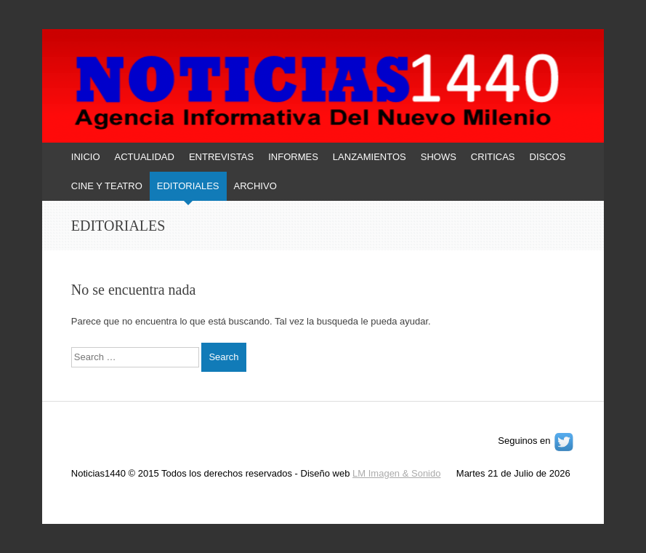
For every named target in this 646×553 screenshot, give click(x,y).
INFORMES (293, 156)
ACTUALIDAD (144, 156)
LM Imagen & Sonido (396, 473)
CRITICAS (493, 156)
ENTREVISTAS (221, 156)
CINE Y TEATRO (106, 185)
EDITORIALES (188, 185)
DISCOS (548, 156)
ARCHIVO (255, 185)
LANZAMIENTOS (369, 156)
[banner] (323, 115)
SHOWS (438, 156)
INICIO (85, 156)
